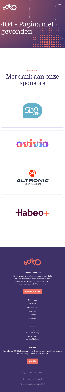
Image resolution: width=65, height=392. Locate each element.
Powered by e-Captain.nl (32, 379)
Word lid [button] (32, 361)
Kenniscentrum (32, 307)
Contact (32, 318)
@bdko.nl (32, 339)
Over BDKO (32, 303)
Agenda (32, 311)
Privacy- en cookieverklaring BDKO (32, 384)
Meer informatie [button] (32, 291)
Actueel (32, 314)
